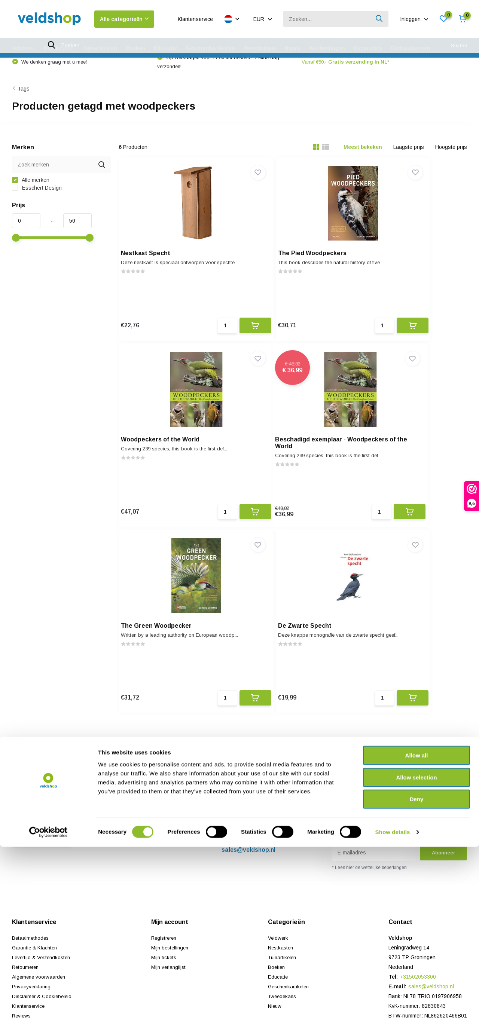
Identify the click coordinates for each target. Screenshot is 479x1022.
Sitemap (21, 867)
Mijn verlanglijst (169, 809)
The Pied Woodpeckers (280, 267)
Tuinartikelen (99, 48)
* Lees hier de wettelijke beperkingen (369, 709)
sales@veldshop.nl (248, 691)
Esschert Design (37, 199)
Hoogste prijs (451, 158)
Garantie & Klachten (36, 789)
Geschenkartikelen (210, 48)
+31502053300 (242, 682)
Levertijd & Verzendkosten (43, 799)
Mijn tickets (164, 799)
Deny (417, 974)
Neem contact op (43, 680)
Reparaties (368, 48)
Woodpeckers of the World (405, 267)
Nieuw (292, 48)
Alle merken (30, 191)
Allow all (416, 930)
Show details (392, 1007)
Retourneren (27, 809)
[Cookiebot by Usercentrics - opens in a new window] (48, 1007)
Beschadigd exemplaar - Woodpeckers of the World (165, 465)
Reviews (22, 857)
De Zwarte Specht (392, 462)
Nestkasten (59, 48)
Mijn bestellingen (171, 789)
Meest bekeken (363, 158)
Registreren (165, 780)
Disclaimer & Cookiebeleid (43, 838)
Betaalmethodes (31, 780)
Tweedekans (260, 48)
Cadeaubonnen (410, 48)
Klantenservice (195, 19)
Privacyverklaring (32, 828)
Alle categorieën (124, 19)
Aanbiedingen (327, 48)
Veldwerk (23, 48)
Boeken (135, 48)
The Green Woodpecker (281, 462)
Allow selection (416, 952)
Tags (24, 100)
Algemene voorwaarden (40, 818)
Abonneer (443, 694)
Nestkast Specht (151, 267)
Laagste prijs (408, 158)
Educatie (165, 48)
